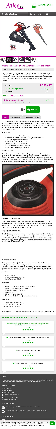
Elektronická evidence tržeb (11, 398)
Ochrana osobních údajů (10, 399)
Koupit (32, 109)
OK (52, 423)
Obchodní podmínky (36, 14)
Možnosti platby (8, 390)
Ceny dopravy (7, 388)
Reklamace (6, 396)
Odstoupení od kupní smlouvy (12, 394)
